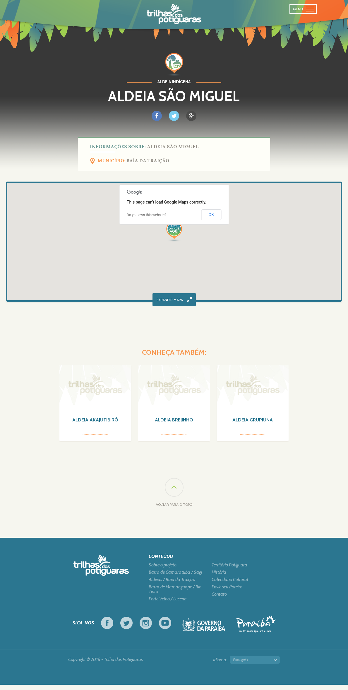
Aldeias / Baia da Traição (172, 585)
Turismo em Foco (256, 629)
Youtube (165, 628)
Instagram (146, 628)
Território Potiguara (229, 570)
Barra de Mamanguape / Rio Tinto (175, 594)
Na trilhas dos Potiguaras (174, 14)
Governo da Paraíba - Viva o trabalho (204, 632)
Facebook (107, 628)
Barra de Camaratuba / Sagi (175, 577)
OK (211, 214)
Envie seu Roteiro (227, 592)
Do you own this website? (146, 215)
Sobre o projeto (162, 570)
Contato (219, 599)
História (219, 577)
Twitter (126, 628)
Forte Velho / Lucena (168, 604)
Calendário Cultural (230, 585)
